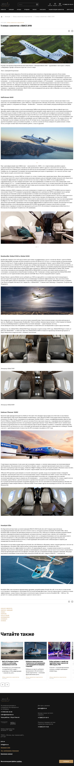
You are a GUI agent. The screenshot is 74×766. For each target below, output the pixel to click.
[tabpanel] (37, 143)
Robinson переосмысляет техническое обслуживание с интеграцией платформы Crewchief (35, 664)
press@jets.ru (42, 708)
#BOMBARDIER (5, 617)
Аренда (19, 9)
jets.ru (3, 741)
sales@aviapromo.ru (7, 714)
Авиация (11, 9)
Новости (3, 9)
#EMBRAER (4, 619)
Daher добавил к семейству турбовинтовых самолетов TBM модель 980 (58, 663)
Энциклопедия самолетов (56, 9)
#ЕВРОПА (3, 614)
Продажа (27, 9)
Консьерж (43, 9)
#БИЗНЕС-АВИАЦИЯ (7, 610)
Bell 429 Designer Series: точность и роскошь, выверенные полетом (10, 663)
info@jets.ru (5, 744)
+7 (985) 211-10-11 (68, 4)
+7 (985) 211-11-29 (43, 727)
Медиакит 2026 (5, 747)
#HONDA (3, 621)
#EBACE (3, 612)
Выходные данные (7, 754)
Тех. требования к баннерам (10, 751)
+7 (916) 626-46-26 (6, 712)
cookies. (19, 761)
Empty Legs (70, 9)
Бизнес (35, 9)
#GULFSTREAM (5, 615)
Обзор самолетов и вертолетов (15, 22)
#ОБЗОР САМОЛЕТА (6, 608)
